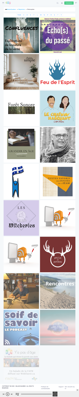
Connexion (69, 3)
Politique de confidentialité (45, 387)
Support (61, 387)
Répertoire (21, 9)
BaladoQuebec (11, 9)
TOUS (19, 15)
